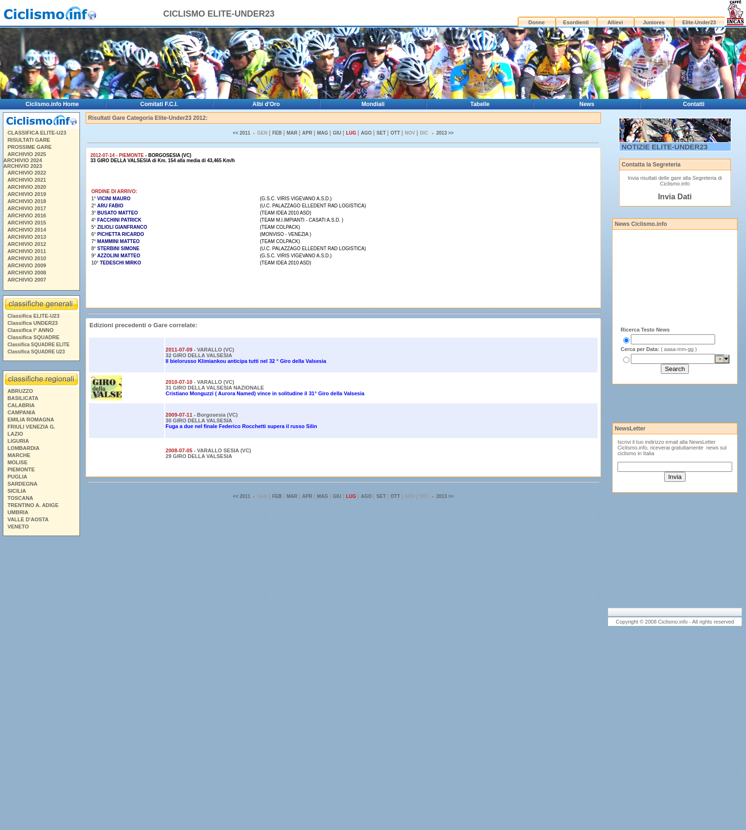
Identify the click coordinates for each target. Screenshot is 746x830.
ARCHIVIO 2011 (27, 251)
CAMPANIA (21, 412)
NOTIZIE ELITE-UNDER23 (665, 147)
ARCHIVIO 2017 (27, 208)
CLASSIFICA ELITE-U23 (37, 133)
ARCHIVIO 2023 (22, 166)
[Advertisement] (41, 684)
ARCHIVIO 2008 (27, 272)
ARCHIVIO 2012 (27, 244)
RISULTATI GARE (29, 140)
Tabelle (480, 104)
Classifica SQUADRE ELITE (39, 344)
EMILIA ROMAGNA (31, 419)
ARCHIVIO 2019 (27, 194)
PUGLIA (18, 476)
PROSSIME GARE (30, 147)
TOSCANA (20, 498)
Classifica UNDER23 (33, 323)
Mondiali (373, 104)
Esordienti (576, 22)
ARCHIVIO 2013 (27, 237)
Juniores (654, 22)
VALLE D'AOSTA (28, 519)
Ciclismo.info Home (52, 104)
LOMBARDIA (23, 448)
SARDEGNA (23, 484)
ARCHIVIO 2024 (22, 160)
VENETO (18, 526)
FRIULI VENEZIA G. (31, 427)
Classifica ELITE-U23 (33, 316)
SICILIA (17, 491)
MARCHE (19, 455)
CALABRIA (21, 405)
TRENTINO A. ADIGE (33, 505)
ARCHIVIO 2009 (27, 265)
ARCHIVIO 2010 (27, 258)
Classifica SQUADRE (33, 337)
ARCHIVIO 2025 (27, 154)
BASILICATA (23, 398)
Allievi (615, 22)
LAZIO (15, 434)
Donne (537, 22)
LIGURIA (18, 441)
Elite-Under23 (699, 22)
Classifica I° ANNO (31, 330)
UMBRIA (18, 512)
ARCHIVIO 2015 (27, 222)
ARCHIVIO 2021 (27, 180)
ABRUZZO (20, 391)
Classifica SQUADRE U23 (36, 351)
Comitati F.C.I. (159, 104)
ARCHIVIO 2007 (27, 280)
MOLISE (18, 462)
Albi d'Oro (266, 104)
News (586, 104)
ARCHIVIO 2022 (27, 173)
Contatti (694, 104)
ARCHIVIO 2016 (27, 215)
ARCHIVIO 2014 (27, 230)
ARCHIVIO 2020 (27, 187)
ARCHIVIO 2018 (27, 201)
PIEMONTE (21, 469)
